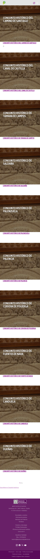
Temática (21, 521)
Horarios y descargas (21, 525)
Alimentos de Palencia (21, 519)
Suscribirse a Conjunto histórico (9, 487)
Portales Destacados (21, 527)
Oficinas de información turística (21, 529)
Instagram (17, 545)
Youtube (25, 545)
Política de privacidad (27, 552)
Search (34, 3)
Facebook (20, 545)
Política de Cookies (17, 554)
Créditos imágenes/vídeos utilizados (21, 556)
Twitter (22, 545)
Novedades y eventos (21, 515)
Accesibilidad (26, 554)
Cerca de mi (21, 531)
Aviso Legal (18, 552)
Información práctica (21, 517)
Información (12, 552)
